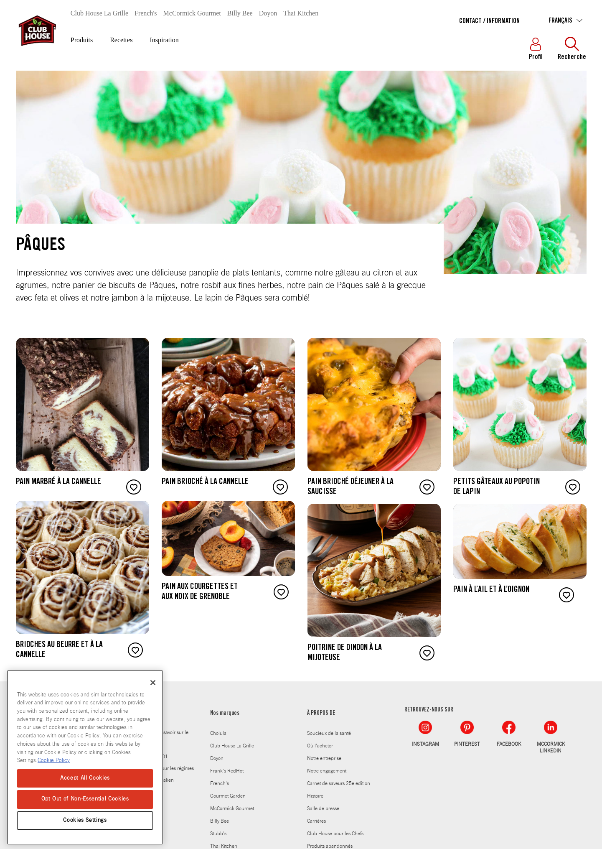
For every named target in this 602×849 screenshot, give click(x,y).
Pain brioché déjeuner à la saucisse (350, 487)
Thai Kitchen (300, 13)
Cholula (218, 733)
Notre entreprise (324, 758)
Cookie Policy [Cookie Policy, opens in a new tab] (54, 760)
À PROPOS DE (321, 713)
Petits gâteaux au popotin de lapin (496, 487)
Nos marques (224, 713)
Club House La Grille (99, 13)
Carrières (316, 821)
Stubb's (218, 833)
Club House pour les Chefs (335, 833)
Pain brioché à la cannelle (205, 482)
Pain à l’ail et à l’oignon (491, 590)
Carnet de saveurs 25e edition (338, 783)
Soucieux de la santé (329, 733)
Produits (82, 39)
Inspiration (164, 39)
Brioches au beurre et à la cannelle (59, 650)
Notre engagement (326, 770)
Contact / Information (489, 21)
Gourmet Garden (228, 795)
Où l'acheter (320, 745)
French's (146, 13)
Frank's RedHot (227, 770)
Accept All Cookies (85, 778)
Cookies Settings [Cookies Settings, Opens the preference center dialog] (85, 820)
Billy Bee (240, 13)
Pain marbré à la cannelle (58, 482)
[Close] (153, 682)
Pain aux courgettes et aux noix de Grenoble (200, 592)
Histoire (315, 795)
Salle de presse (323, 808)
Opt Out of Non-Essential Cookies (85, 799)
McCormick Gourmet (192, 13)
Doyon (268, 13)
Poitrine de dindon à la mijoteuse (344, 653)
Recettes (121, 39)
